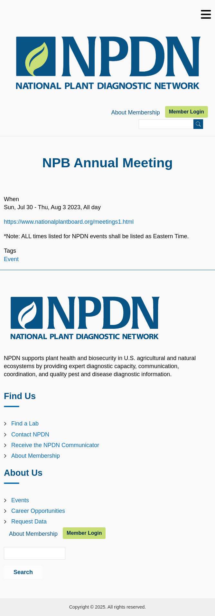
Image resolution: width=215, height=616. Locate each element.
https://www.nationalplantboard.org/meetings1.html (69, 222)
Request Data (29, 521)
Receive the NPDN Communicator (55, 445)
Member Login (186, 111)
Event (11, 259)
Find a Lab (25, 423)
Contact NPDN (30, 434)
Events (20, 500)
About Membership (135, 112)
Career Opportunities (38, 511)
